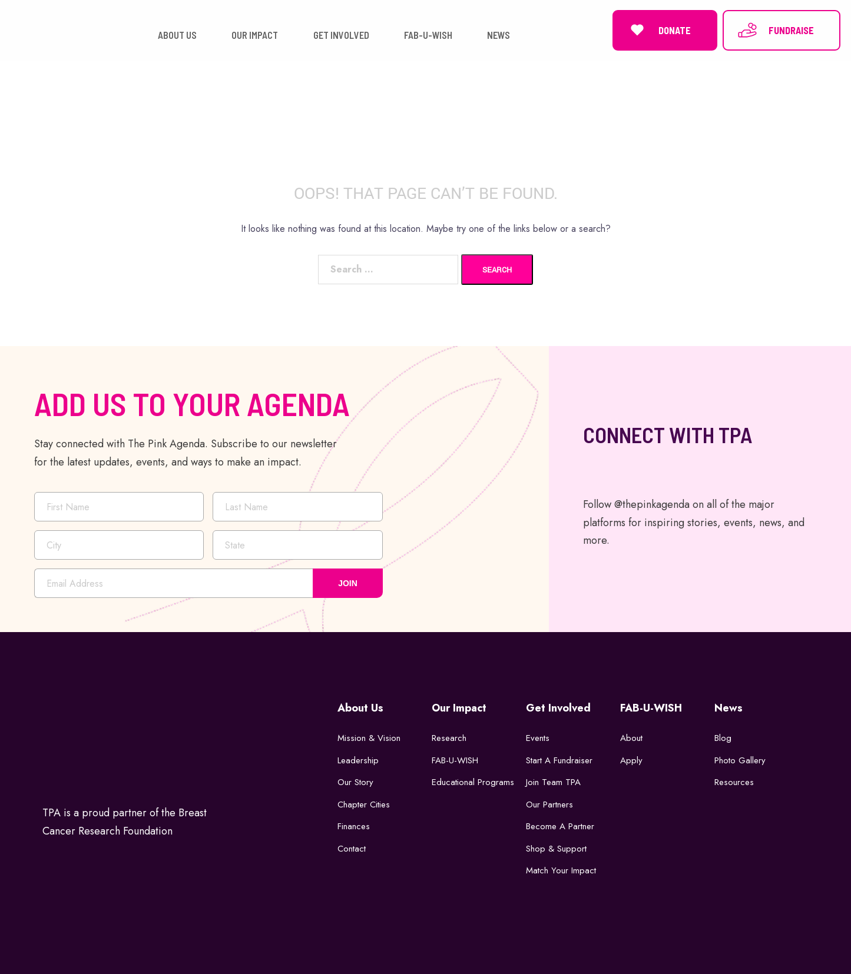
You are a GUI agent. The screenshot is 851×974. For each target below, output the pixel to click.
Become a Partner (560, 826)
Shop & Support (556, 848)
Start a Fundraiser (559, 759)
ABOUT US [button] (177, 35)
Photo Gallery (740, 759)
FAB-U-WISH (455, 759)
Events (537, 738)
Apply (631, 759)
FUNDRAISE (775, 30)
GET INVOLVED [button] (341, 35)
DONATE (659, 30)
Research (449, 738)
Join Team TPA (553, 782)
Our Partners (549, 803)
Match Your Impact (561, 870)
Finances (353, 826)
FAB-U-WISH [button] (428, 35)
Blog (722, 738)
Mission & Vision (368, 738)
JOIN (347, 583)
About (631, 738)
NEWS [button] (498, 35)
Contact (351, 848)
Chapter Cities (363, 803)
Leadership (358, 759)
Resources (734, 782)
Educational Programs (473, 782)
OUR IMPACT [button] (254, 35)
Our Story (355, 782)
